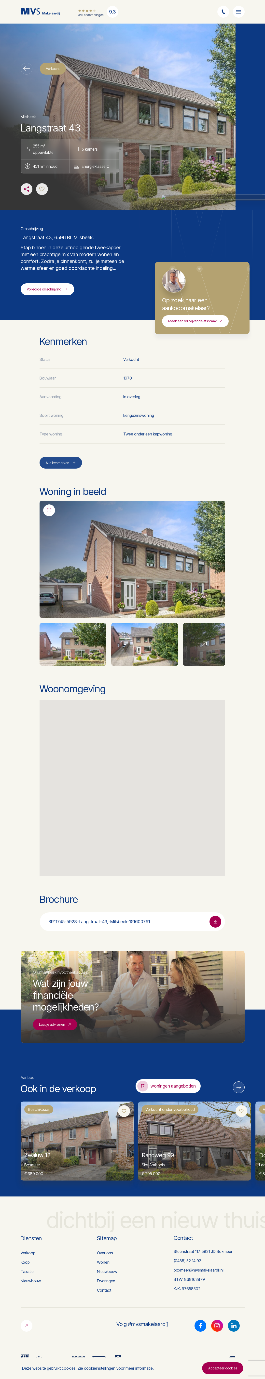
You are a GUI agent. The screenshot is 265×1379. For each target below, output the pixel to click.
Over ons (105, 1252)
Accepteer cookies (222, 1368)
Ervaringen (106, 1280)
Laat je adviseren (55, 1047)
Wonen (103, 1262)
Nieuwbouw (31, 1280)
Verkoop (28, 1252)
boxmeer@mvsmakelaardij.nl (198, 1270)
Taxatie (27, 1271)
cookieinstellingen (99, 1368)
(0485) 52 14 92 (187, 1260)
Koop (25, 1262)
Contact (104, 1290)
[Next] (239, 1087)
